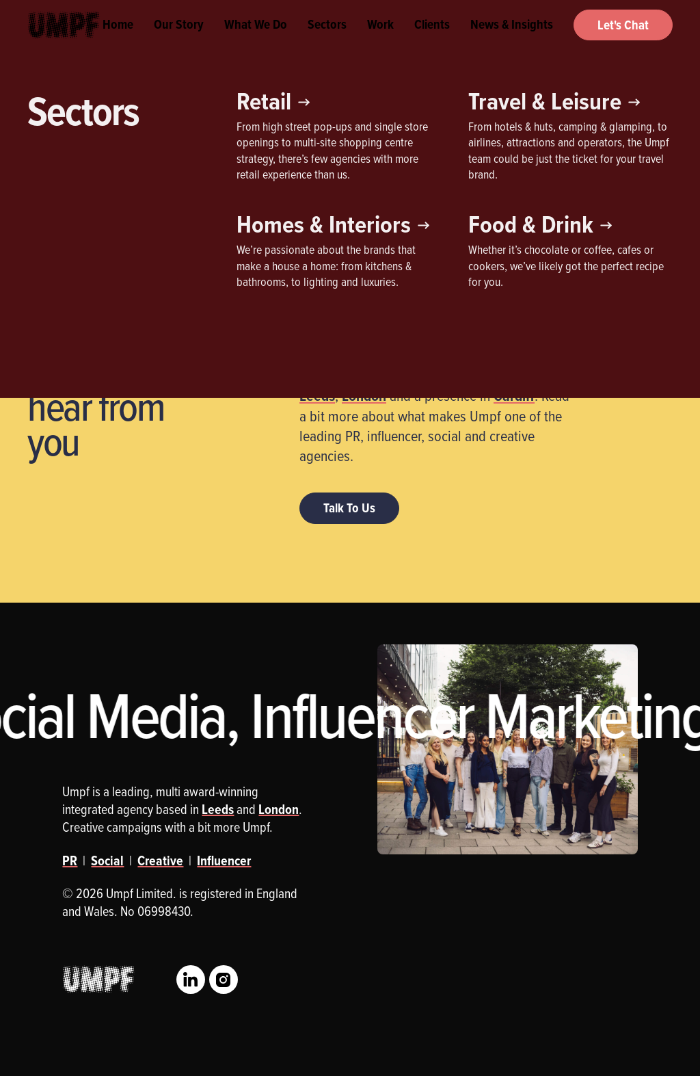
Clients (432, 41)
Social (107, 860)
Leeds (317, 395)
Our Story (179, 41)
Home (118, 41)
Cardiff (514, 395)
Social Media (279, 195)
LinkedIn (190, 979)
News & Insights (511, 41)
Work (380, 41)
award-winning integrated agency (438, 329)
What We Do (255, 41)
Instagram (223, 979)
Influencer (139, 195)
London (364, 395)
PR (207, 195)
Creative (61, 195)
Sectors (327, 41)
